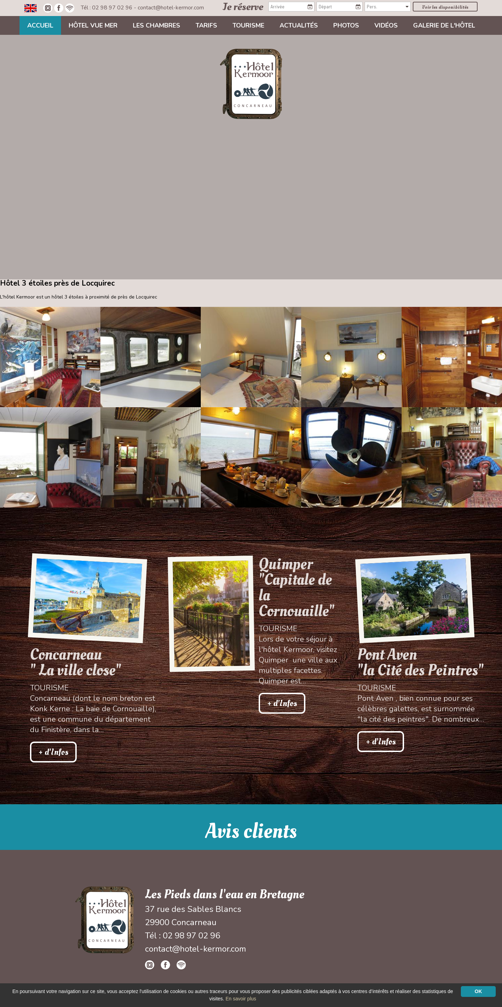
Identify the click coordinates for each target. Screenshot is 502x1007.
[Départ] (340, 6)
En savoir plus (241, 998)
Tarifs (206, 25)
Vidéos (386, 25)
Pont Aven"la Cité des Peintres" (420, 662)
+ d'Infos (53, 752)
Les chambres (156, 25)
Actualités (299, 25)
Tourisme (248, 25)
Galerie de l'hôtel (444, 25)
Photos (346, 25)
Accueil (40, 25)
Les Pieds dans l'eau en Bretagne (224, 894)
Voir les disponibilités (445, 7)
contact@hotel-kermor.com (171, 7)
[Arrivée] (291, 6)
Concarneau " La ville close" (75, 662)
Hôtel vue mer (93, 25)
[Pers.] (388, 6)
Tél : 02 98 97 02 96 (107, 7)
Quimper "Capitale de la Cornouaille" (296, 587)
